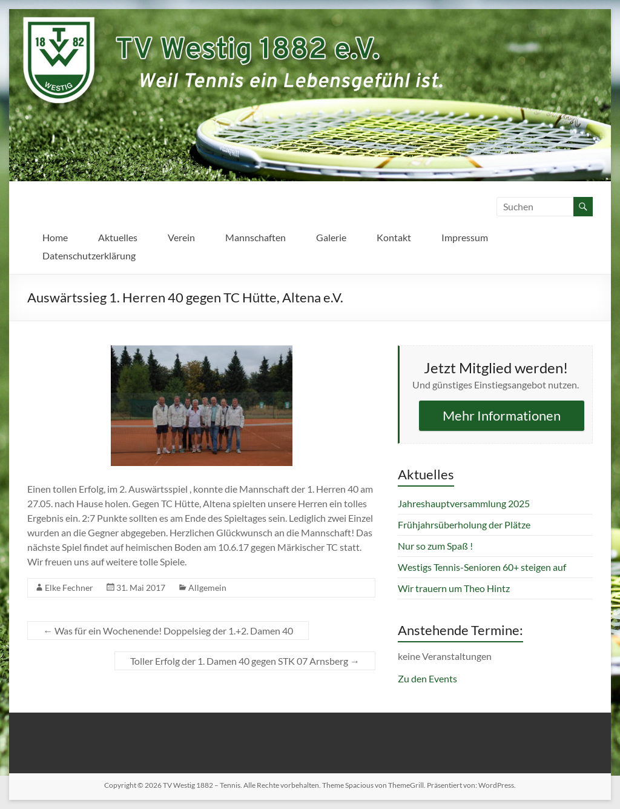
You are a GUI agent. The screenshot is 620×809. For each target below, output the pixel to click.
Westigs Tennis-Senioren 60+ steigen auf (482, 567)
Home (55, 237)
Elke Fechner (69, 587)
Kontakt (394, 237)
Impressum (464, 237)
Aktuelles (117, 237)
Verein (181, 237)
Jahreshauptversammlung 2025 (464, 503)
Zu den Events (427, 678)
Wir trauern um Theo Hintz (454, 588)
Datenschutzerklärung (89, 255)
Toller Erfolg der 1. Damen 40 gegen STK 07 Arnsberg (245, 661)
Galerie (331, 237)
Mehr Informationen (502, 415)
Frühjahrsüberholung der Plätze (464, 524)
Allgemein (207, 587)
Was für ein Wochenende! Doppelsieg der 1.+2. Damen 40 (168, 630)
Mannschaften (255, 237)
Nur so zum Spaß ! (435, 545)
